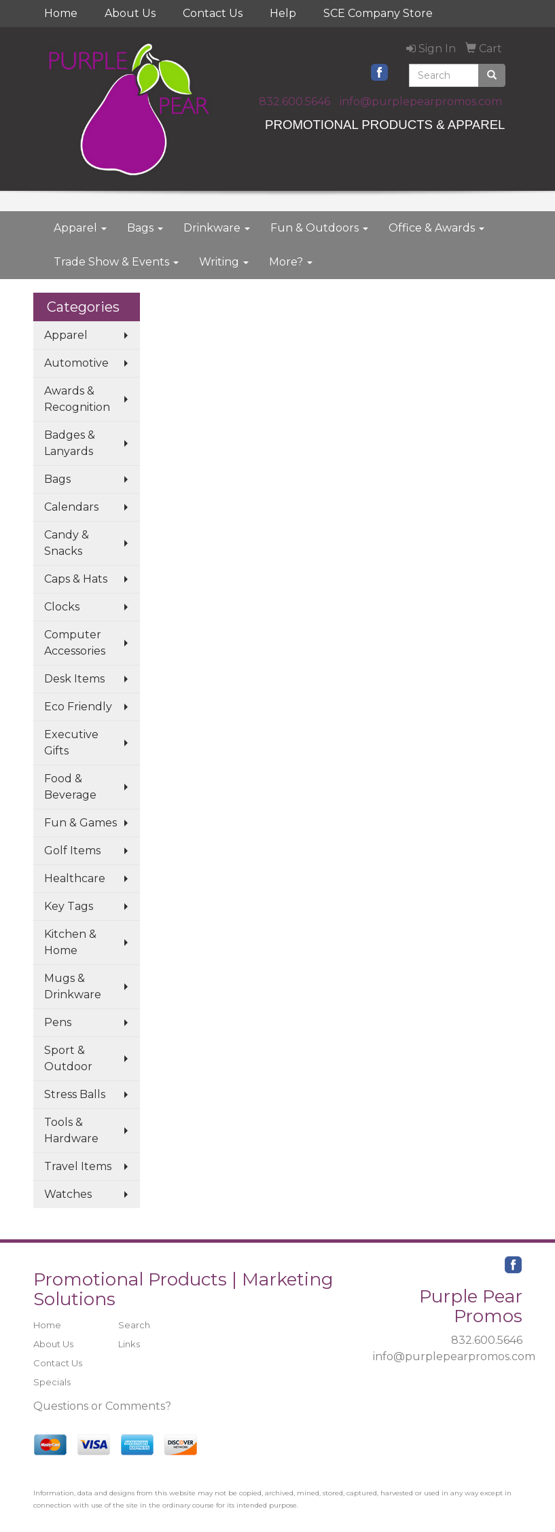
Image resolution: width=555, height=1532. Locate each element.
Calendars (71, 506)
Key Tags (68, 906)
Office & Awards (436, 227)
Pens (57, 1022)
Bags (145, 227)
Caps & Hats (75, 578)
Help (283, 13)
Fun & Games (80, 822)
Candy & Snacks (66, 543)
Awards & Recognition (77, 399)
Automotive (76, 363)
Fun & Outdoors (319, 227)
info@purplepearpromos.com (421, 101)
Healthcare (74, 878)
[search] (491, 75)
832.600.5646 (294, 101)
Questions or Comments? (102, 1406)
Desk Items (74, 678)
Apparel (80, 227)
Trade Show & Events (116, 261)
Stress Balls (74, 1094)
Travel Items (77, 1166)
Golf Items (72, 850)
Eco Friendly (78, 706)
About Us (130, 13)
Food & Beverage (70, 786)
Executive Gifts (71, 742)
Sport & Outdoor (68, 1058)
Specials (52, 1381)
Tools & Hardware (71, 1130)
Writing (224, 261)
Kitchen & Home (70, 942)
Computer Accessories (74, 642)
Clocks (61, 606)
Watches (68, 1194)
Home (60, 13)
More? (290, 261)
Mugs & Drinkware (72, 986)
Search (134, 1324)
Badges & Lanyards (69, 443)
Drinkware (216, 227)
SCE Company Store (378, 13)
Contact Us (213, 13)
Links (129, 1343)
